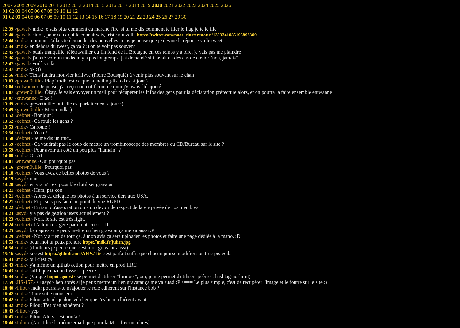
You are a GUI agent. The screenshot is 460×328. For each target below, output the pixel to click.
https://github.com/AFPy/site (73, 253)
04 (24, 17)
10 (62, 17)
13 (81, 17)
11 (68, 17)
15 (94, 17)
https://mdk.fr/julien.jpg (107, 242)
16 (100, 17)
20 (126, 17)
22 (139, 17)
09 (56, 17)
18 (113, 17)
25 (158, 17)
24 (151, 17)
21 (132, 17)
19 (119, 17)
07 (43, 17)
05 (30, 17)
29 (177, 17)
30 (183, 17)
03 (17, 17)
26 (164, 17)
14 (87, 17)
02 (11, 17)
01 (5, 17)
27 (170, 17)
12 (75, 17)
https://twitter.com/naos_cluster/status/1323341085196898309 (197, 34)
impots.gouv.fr (61, 276)
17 (107, 17)
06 (37, 17)
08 (49, 17)
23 (145, 17)
